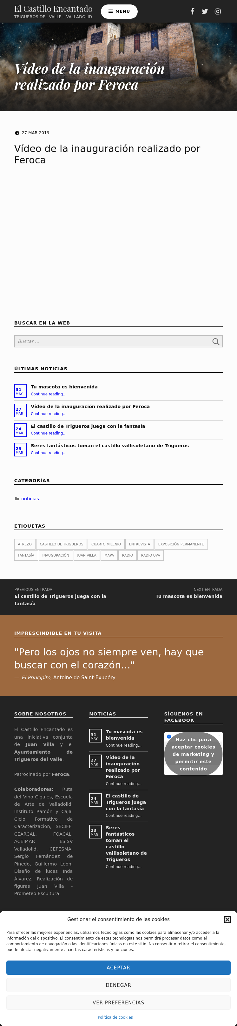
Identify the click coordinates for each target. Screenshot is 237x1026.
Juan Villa (86, 559)
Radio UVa (150, 559)
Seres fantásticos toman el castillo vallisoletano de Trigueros (110, 449)
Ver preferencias (118, 1003)
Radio (127, 559)
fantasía (26, 559)
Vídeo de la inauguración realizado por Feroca (90, 410)
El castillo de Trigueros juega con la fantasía (88, 429)
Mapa (109, 559)
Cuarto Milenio (106, 547)
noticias (30, 501)
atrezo (25, 547)
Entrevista (139, 547)
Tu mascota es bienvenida (64, 390)
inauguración (55, 559)
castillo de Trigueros (61, 547)
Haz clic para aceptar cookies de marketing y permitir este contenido (193, 759)
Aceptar (118, 968)
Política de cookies (115, 1017)
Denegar (118, 985)
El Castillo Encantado (53, 10)
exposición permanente (181, 547)
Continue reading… (49, 397)
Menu (122, 12)
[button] (227, 919)
